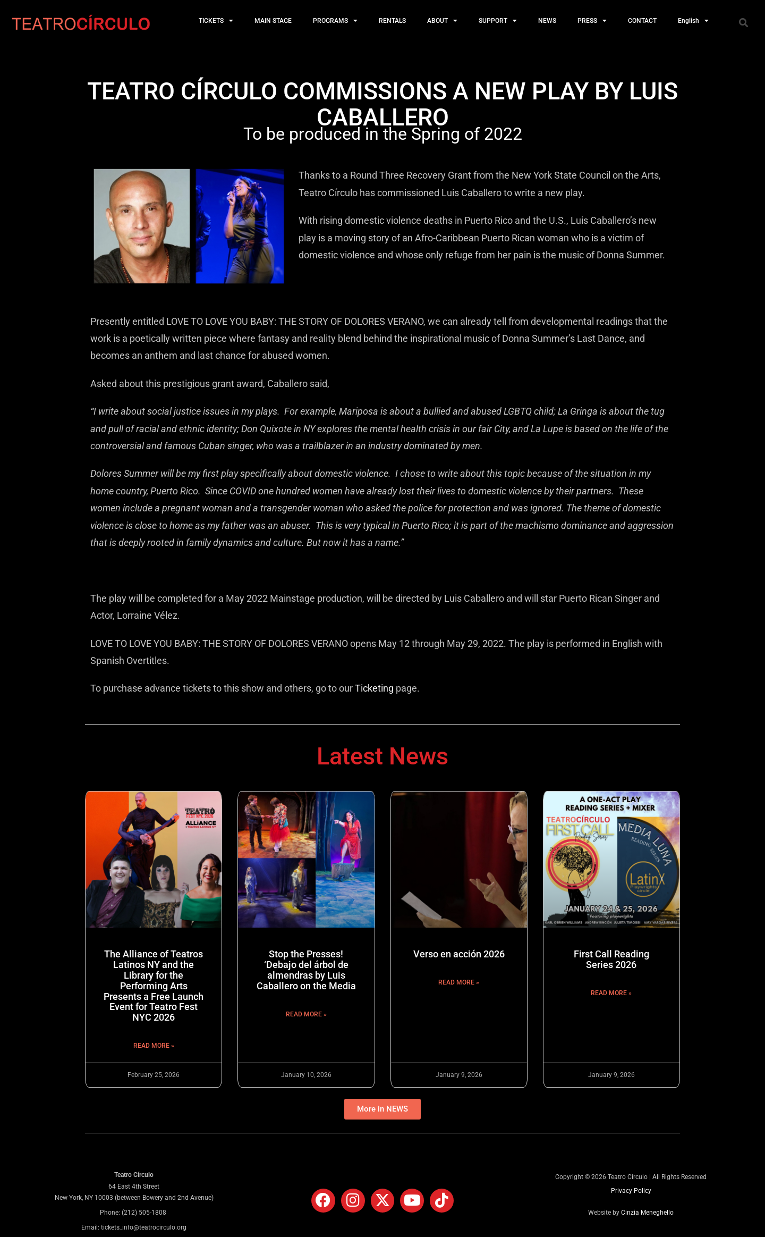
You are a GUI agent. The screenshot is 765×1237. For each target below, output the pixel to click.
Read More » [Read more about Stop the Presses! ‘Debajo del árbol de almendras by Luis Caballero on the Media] (306, 1014)
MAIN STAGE (273, 20)
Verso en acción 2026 (459, 954)
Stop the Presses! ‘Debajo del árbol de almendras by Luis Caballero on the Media (306, 969)
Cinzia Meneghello (647, 1212)
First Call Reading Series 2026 (611, 959)
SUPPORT (498, 20)
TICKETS (216, 20)
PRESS (592, 20)
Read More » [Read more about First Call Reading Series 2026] (611, 993)
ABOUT (442, 20)
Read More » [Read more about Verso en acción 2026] (458, 982)
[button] (743, 22)
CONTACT (642, 20)
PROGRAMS (335, 20)
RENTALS (392, 20)
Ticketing (374, 688)
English (693, 20)
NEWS (547, 20)
